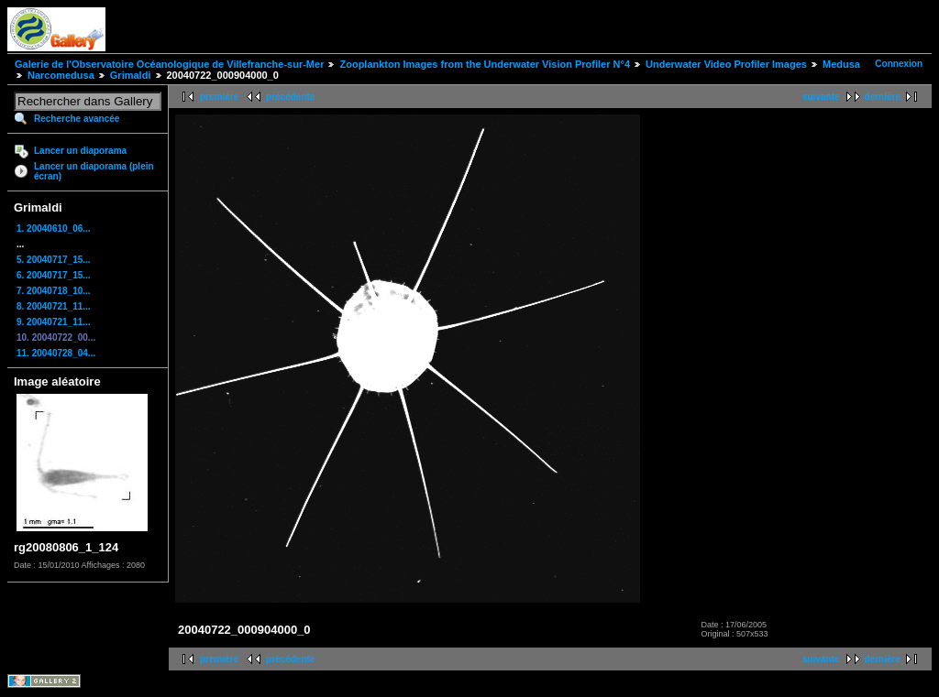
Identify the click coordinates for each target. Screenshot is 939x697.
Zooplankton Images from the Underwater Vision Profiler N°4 (484, 64)
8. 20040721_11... (54, 306)
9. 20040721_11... (54, 322)
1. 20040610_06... (54, 228)
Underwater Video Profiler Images (726, 64)
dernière (882, 97)
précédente (290, 97)
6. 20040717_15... (54, 275)
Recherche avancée (76, 119)
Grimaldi (130, 75)
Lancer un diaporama (80, 151)
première (219, 97)
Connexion (898, 64)
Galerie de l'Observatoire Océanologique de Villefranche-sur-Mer (169, 64)
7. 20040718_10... (54, 291)
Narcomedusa (62, 75)
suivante (821, 97)
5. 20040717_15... (54, 260)
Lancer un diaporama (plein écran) (94, 171)
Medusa (841, 64)
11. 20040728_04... (56, 353)
